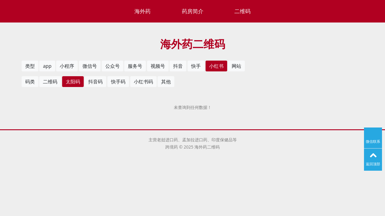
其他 (166, 81)
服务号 (135, 66)
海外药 (142, 11)
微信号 (90, 66)
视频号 (158, 66)
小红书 (216, 66)
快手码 (118, 81)
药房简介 (192, 11)
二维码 (242, 11)
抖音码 (95, 81)
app (47, 66)
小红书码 (143, 81)
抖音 (178, 66)
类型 (30, 66)
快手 (196, 66)
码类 (30, 81)
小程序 (67, 66)
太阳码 (73, 81)
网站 (236, 66)
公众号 (112, 66)
